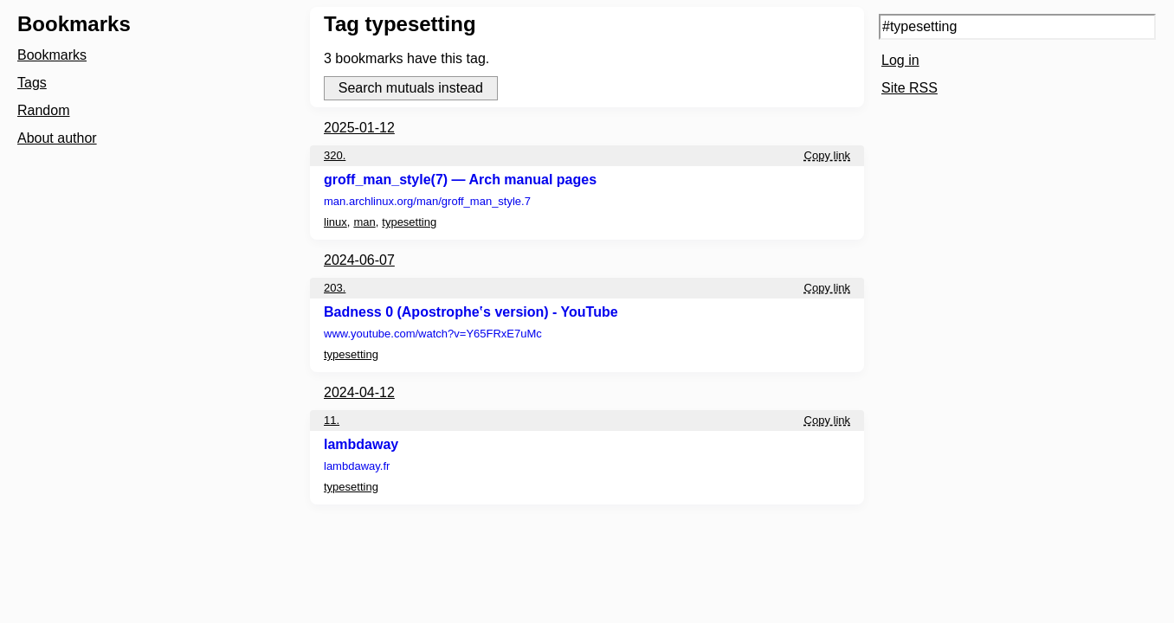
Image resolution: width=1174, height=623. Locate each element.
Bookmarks (52, 55)
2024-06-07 (359, 260)
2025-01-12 (359, 127)
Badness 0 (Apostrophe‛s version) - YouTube (471, 312)
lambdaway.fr (357, 465)
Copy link (827, 155)
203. (334, 287)
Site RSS (909, 87)
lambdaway (361, 444)
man (364, 221)
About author (57, 138)
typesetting (409, 221)
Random (43, 110)
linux (335, 221)
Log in (900, 60)
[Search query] (1017, 27)
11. (331, 420)
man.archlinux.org (427, 201)
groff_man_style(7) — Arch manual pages (460, 179)
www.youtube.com (433, 333)
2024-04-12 (359, 392)
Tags (32, 82)
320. (334, 155)
